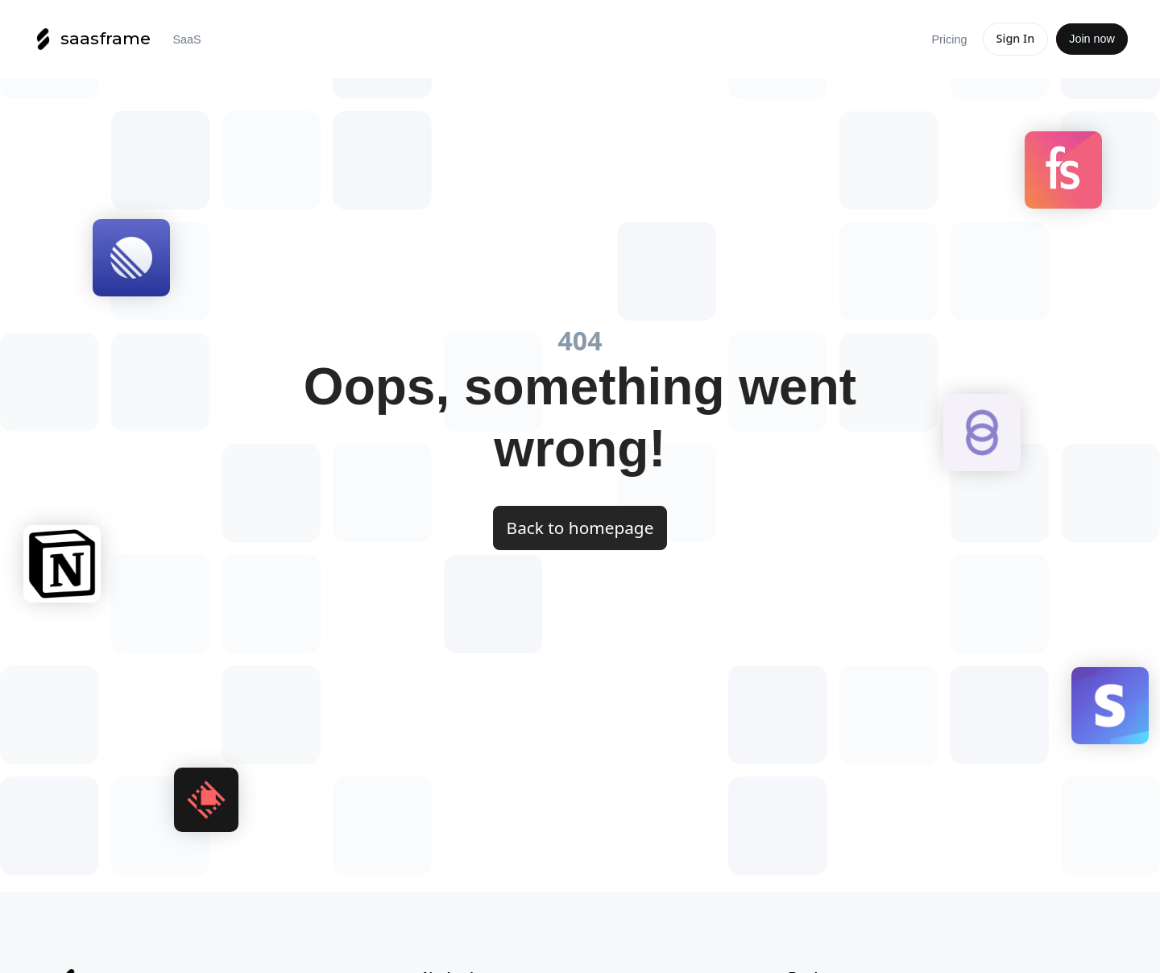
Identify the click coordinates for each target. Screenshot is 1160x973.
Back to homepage (580, 527)
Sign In (1015, 38)
